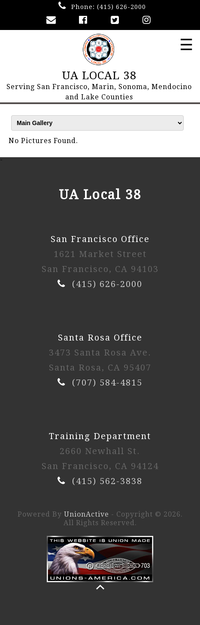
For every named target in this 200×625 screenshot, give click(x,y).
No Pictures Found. (43, 141)
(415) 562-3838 (107, 481)
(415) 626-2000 (121, 6)
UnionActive (86, 514)
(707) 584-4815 (107, 382)
